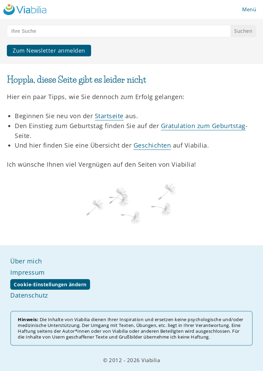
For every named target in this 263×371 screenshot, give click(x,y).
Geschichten (152, 145)
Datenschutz (29, 295)
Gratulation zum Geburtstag (203, 126)
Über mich (26, 261)
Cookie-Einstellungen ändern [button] (50, 284)
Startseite (109, 116)
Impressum (27, 272)
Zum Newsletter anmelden (49, 50)
